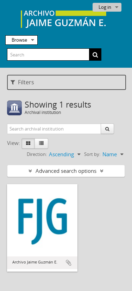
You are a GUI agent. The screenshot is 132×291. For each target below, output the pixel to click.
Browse (19, 40)
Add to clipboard (68, 262)
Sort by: (92, 154)
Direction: (37, 154)
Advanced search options (66, 170)
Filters (22, 82)
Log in (105, 7)
